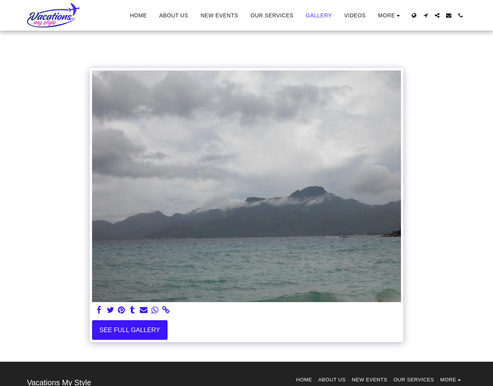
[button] (425, 15)
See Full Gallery (129, 329)
